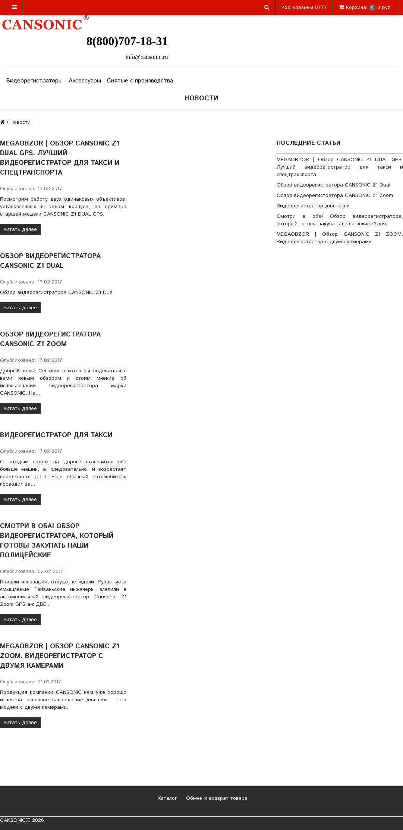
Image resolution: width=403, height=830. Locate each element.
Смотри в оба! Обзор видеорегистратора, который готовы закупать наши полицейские (57, 541)
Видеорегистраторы (34, 80)
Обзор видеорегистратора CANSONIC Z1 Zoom (50, 339)
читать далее (20, 229)
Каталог (166, 798)
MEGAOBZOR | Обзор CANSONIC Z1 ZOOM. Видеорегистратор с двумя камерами (59, 656)
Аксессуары (85, 80)
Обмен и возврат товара (216, 798)
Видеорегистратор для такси (56, 435)
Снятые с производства (140, 80)
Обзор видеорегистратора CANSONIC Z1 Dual (50, 261)
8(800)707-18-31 (127, 41)
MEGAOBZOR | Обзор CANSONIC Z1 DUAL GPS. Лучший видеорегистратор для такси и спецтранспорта (60, 158)
